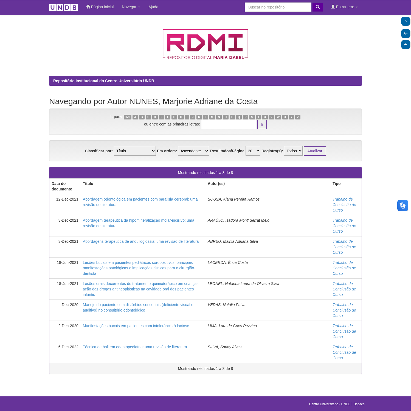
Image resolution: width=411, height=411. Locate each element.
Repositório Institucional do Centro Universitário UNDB (103, 81)
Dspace (359, 404)
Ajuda (153, 7)
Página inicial (100, 6)
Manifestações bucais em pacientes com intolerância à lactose (136, 326)
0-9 (127, 117)
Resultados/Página (227, 151)
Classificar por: (99, 151)
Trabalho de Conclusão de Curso (344, 204)
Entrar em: (344, 6)
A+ (406, 33)
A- (405, 44)
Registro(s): (272, 151)
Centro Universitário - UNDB (330, 404)
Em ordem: (167, 151)
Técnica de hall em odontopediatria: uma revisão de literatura (135, 347)
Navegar (131, 7)
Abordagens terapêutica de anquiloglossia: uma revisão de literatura (141, 241)
